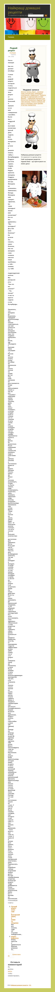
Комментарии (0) (14, 955)
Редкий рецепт (12, 49)
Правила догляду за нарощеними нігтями (33, 96)
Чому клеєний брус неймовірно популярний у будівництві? (32, 94)
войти (10, 971)
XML (30, 985)
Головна (11, 37)
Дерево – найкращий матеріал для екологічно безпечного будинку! (33, 99)
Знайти (30, 13)
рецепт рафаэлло (15, 937)
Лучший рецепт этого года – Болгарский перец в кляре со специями (15, 915)
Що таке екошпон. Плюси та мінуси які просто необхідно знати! (33, 101)
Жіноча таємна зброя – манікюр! (32, 92)
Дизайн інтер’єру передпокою (32, 104)
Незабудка (13, 52)
